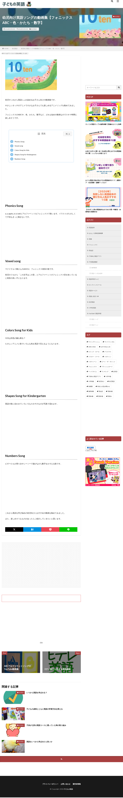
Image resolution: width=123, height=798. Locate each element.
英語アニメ (96, 334)
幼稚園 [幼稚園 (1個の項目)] (90, 395)
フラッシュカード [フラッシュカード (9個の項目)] (107, 375)
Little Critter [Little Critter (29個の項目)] (92, 355)
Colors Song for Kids (19, 150)
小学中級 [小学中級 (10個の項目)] (108, 385)
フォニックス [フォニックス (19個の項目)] (92, 375)
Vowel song (16, 145)
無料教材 (95, 274)
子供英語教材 (94, 268)
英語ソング (96, 328)
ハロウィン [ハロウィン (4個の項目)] (107, 365)
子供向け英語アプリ (96, 262)
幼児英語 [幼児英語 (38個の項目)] (112, 390)
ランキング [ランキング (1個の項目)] (105, 380)
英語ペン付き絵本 (98, 280)
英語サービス (94, 298)
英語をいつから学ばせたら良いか (41, 741)
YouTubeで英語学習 (96, 322)
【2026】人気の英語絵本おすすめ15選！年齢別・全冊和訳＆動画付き (103, 215)
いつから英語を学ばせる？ (38, 692)
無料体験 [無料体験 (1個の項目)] (91, 400)
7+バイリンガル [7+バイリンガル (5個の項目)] (109, 350)
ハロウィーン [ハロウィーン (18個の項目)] (92, 370)
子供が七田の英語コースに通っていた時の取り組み (50, 725)
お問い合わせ (66, 784)
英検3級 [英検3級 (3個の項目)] (110, 400)
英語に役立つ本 (95, 304)
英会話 (91, 256)
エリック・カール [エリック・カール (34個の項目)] (93, 360)
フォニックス (94, 250)
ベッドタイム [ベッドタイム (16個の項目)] (92, 380)
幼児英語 (34, 29)
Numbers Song (17, 158)
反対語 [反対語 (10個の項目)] (115, 380)
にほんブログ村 (91, 459)
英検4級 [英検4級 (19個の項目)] (90, 405)
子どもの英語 (68, 790)
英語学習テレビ (95, 286)
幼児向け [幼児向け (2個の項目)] (101, 390)
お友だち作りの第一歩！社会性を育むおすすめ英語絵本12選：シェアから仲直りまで (102, 155)
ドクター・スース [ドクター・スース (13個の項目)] (93, 365)
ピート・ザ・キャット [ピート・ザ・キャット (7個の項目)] (108, 370)
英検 (91, 244)
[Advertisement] (41, 181)
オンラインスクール (96, 292)
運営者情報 (78, 784)
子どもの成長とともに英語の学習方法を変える (48, 709)
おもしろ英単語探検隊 (97, 238)
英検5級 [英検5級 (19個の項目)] (100, 405)
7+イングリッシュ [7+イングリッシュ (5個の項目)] (94, 350)
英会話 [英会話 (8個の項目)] (101, 400)
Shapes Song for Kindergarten (23, 154)
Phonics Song (17, 141)
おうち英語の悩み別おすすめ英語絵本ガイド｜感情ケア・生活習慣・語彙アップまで (102, 185)
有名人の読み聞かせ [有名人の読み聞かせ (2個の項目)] (103, 395)
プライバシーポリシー (49, 784)
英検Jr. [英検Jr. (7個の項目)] (110, 405)
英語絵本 (92, 232)
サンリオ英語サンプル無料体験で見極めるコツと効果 (102, 125)
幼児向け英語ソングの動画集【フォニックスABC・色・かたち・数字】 (43, 48)
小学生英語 (93, 316)
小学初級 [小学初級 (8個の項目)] (91, 390)
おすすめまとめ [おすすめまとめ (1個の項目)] (105, 355)
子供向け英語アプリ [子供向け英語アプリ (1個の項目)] (94, 385)
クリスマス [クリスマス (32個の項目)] (107, 360)
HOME (6, 48)
